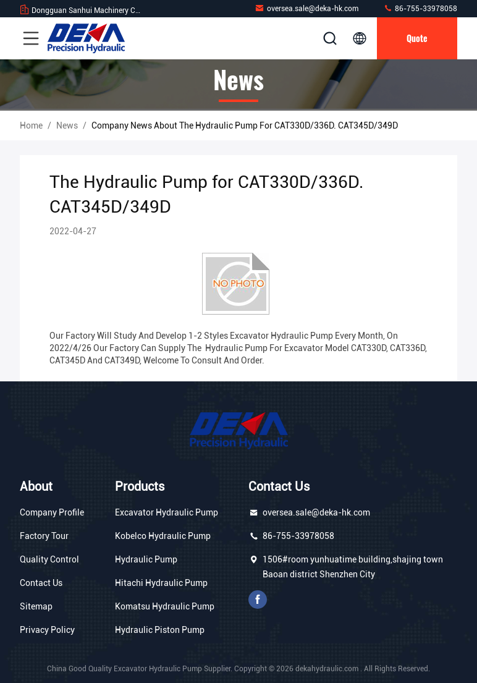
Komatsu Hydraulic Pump (164, 606)
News (67, 125)
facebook (257, 599)
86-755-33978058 (420, 8)
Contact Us (41, 583)
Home (31, 125)
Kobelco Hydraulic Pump (163, 536)
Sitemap (36, 606)
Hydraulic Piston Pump (160, 630)
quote (417, 38)
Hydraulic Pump (146, 559)
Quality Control (49, 559)
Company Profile (52, 512)
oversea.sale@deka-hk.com (306, 8)
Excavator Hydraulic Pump (166, 512)
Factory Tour (44, 536)
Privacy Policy (47, 630)
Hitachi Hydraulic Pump (161, 583)
